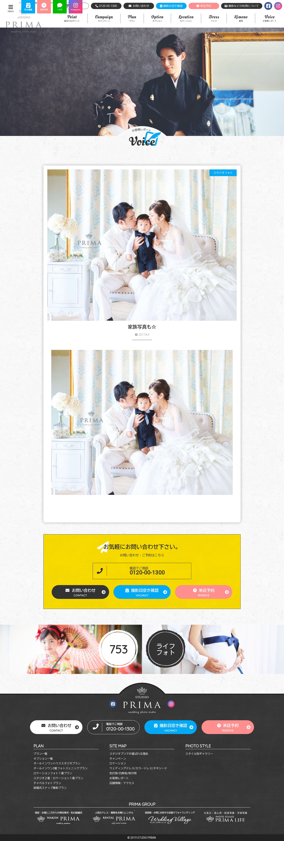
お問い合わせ (138, 5)
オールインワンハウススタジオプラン (57, 763)
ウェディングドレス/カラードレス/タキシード (138, 768)
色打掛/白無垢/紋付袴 (123, 773)
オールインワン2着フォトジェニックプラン (61, 768)
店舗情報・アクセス (121, 783)
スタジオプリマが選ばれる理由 (128, 753)
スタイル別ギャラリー (199, 753)
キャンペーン (104, 18)
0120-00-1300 (106, 5)
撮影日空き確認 (171, 5)
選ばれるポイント (72, 18)
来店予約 (203, 5)
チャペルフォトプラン (47, 783)
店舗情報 (73, 5)
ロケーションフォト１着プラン (53, 773)
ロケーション (185, 18)
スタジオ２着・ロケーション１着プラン (58, 778)
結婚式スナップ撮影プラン (50, 787)
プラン (132, 18)
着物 (241, 18)
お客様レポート (270, 18)
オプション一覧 (43, 758)
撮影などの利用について (242, 5)
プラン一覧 (40, 753)
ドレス (214, 18)
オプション (157, 18)
